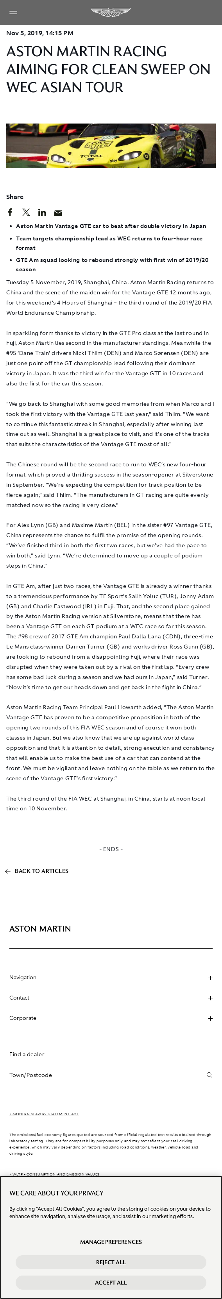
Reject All (111, 1262)
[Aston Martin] (111, 12)
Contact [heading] (111, 997)
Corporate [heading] (111, 1017)
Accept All (111, 1282)
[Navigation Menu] (13, 12)
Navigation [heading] (111, 977)
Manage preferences (110, 1242)
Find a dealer (27, 1054)
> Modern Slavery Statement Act (44, 1114)
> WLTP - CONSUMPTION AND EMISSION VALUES (54, 1174)
